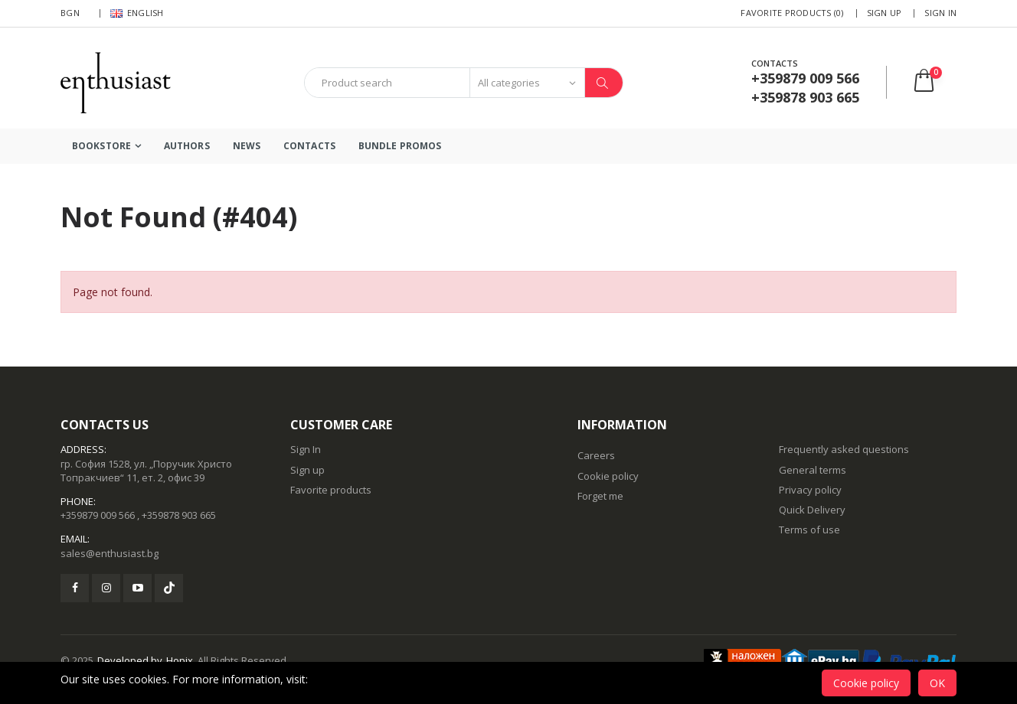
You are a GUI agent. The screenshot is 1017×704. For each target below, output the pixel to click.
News (246, 145)
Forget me (600, 496)
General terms (812, 470)
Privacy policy (810, 490)
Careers (596, 455)
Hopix (179, 660)
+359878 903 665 (179, 515)
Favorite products (330, 490)
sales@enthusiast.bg (109, 553)
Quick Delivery (812, 510)
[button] (934, 82)
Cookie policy (608, 476)
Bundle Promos (399, 145)
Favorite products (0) (792, 12)
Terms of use (809, 529)
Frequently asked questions (844, 449)
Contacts (309, 145)
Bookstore (101, 145)
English (137, 12)
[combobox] (387, 82)
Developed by (129, 660)
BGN (70, 12)
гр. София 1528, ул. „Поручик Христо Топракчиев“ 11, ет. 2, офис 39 (146, 470)
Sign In (940, 12)
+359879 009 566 (97, 515)
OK (937, 683)
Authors (187, 145)
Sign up (884, 12)
